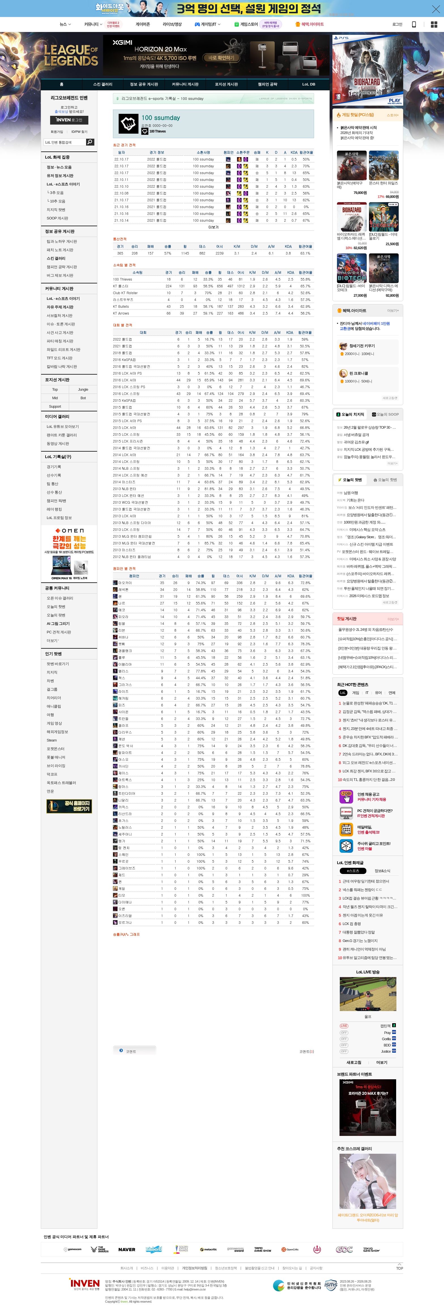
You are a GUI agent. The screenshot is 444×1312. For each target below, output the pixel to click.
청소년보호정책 (226, 1268)
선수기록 (54, 475)
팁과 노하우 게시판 (62, 241)
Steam (52, 740)
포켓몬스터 (56, 749)
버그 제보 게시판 (60, 275)
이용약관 (167, 1268)
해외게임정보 (57, 732)
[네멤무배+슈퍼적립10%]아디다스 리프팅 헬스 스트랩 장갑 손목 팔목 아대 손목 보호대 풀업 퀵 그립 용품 (368, 657)
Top (54, 389)
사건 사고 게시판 (60, 332)
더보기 (213, 227)
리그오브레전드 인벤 (69, 97)
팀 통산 (52, 484)
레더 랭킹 (54, 509)
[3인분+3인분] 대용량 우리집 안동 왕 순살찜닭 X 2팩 (368, 648)
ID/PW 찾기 (80, 131)
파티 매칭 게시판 (60, 341)
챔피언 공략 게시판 (62, 267)
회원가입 (57, 131)
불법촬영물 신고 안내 (259, 1268)
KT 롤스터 (121, 285)
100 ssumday (203, 159)
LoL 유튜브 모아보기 (63, 426)
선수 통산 (54, 492)
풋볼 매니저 (56, 757)
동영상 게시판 (58, 443)
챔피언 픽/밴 (56, 501)
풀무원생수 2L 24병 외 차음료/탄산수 (365, 629)
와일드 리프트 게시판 (63, 349)
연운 (50, 791)
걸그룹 (52, 689)
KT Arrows (121, 313)
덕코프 (52, 774)
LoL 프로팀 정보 (59, 518)
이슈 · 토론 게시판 (61, 324)
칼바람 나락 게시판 (62, 366)
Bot (83, 398)
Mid (54, 398)
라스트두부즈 (123, 299)
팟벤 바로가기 (58, 664)
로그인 (397, 24)
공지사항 (316, 1268)
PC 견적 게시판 (59, 632)
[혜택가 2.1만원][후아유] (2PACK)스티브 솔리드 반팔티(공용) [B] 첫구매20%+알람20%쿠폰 (368, 667)
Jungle (83, 389)
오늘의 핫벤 (56, 606)
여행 (50, 715)
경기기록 (54, 467)
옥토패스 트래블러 (61, 783)
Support (55, 406)
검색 (90, 142)
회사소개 (126, 1268)
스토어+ (393, 115)
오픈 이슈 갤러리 (60, 598)
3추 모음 (55, 193)
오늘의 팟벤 (56, 615)
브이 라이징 (56, 766)
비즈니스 (147, 1268)
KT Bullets (121, 306)
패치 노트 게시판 (60, 250)
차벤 (50, 681)
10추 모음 (56, 201)
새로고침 (388, 397)
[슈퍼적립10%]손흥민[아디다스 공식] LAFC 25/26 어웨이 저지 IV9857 (368, 639)
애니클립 (54, 706)
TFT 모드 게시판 (59, 358)
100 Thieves (122, 279)
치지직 (52, 672)
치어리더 (54, 698)
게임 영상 (54, 723)
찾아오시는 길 (292, 1268)
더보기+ (393, 310)
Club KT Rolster (125, 292)
